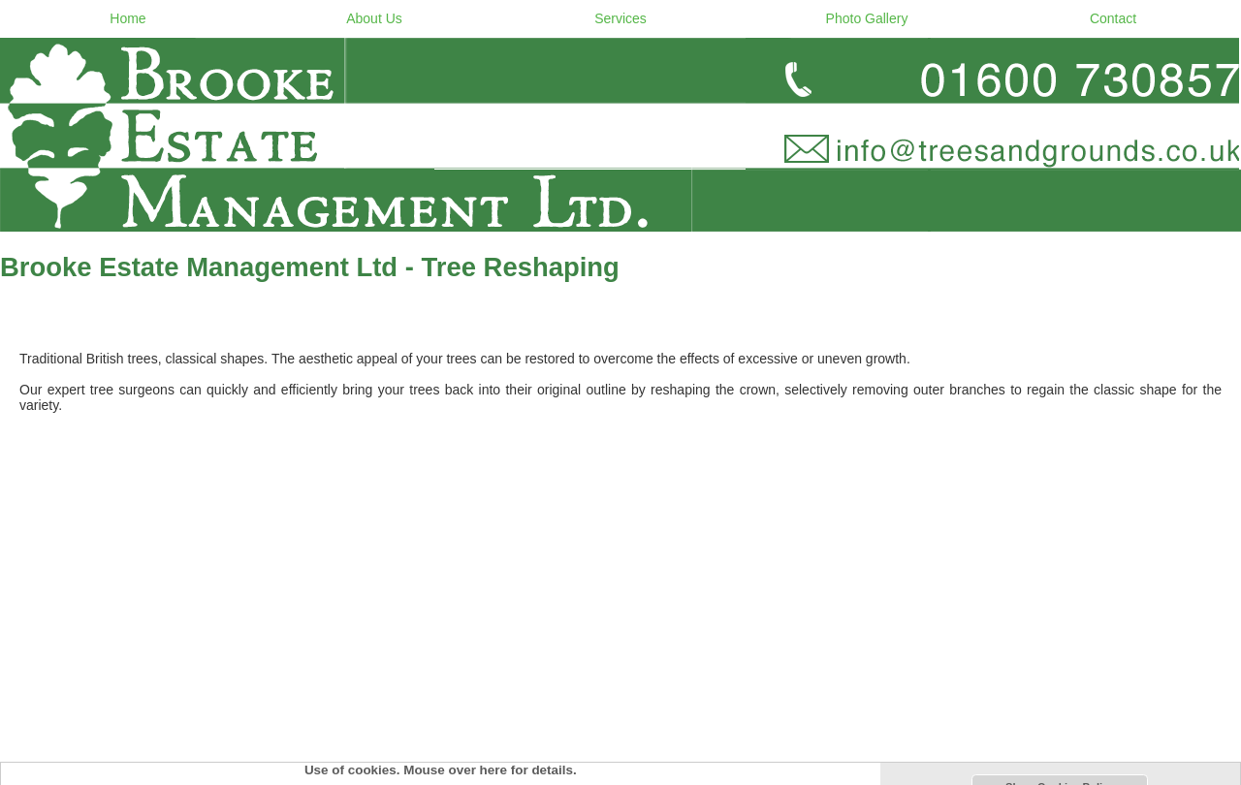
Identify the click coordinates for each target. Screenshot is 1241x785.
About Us (374, 18)
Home (127, 18)
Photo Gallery (867, 18)
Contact (1113, 18)
